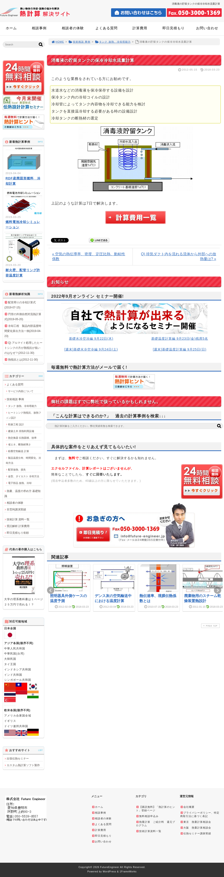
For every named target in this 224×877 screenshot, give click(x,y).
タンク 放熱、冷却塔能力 (113, 41)
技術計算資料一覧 (148, 831)
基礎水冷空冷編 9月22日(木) (91, 338)
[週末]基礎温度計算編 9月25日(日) (179, 349)
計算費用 (140, 28)
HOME (57, 41)
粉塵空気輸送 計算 (18, 451)
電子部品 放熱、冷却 (20, 483)
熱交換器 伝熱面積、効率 (22, 437)
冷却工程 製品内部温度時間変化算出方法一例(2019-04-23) (22, 331)
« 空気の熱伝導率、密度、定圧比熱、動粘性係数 (88, 256)
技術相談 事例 (79, 41)
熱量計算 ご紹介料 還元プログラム (155, 824)
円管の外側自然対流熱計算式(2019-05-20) (22, 316)
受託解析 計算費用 (18, 526)
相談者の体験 (73, 28)
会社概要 (187, 807)
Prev (50, 590)
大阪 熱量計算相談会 (195, 827)
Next (217, 590)
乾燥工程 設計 (16, 424)
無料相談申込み (147, 816)
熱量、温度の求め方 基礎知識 (22, 493)
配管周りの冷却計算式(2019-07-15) (20, 305)
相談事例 (39, 28)
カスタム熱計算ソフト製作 (23, 765)
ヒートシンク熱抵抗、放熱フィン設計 (23, 415)
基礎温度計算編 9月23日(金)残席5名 (179, 338)
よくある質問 (106, 28)
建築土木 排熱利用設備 (21, 431)
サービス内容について (20, 391)
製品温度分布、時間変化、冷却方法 (23, 460)
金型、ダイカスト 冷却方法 (23, 476)
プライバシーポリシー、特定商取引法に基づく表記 (199, 814)
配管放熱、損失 (17, 469)
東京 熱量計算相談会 (195, 822)
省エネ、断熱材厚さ (19, 444)
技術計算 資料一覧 (18, 519)
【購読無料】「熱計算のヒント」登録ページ (155, 809)
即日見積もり (173, 28)
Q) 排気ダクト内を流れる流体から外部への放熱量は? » (178, 256)
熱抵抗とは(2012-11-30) (23, 359)
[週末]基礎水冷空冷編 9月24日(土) (91, 349)
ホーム (11, 28)
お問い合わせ (207, 28)
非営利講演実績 (16, 509)
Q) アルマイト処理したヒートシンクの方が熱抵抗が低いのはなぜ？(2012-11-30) (23, 347)
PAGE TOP (210, 625)
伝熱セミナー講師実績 (195, 833)
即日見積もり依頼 (18, 532)
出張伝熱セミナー (18, 758)
